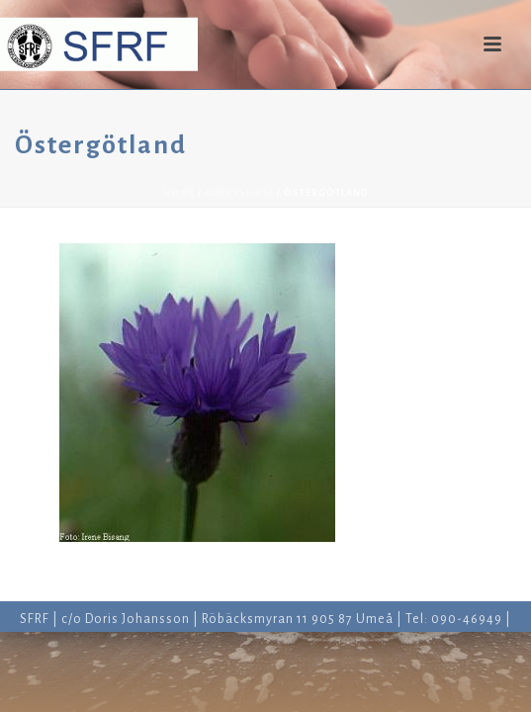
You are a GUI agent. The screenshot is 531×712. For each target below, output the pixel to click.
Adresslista (239, 193)
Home (179, 193)
